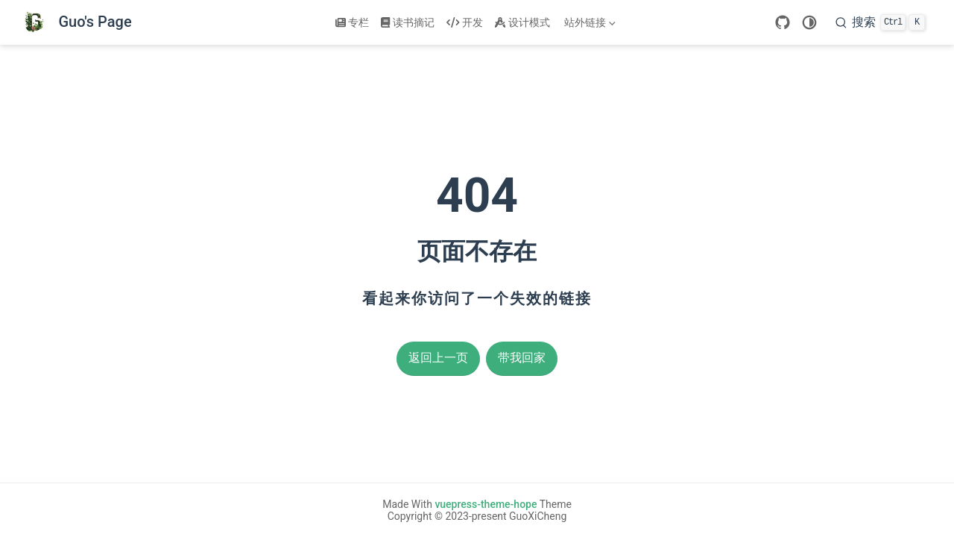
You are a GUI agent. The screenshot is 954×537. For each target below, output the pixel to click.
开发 (464, 22)
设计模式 (522, 22)
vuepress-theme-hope (486, 504)
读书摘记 (408, 22)
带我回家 (522, 357)
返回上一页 (438, 357)
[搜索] (880, 22)
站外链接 (589, 25)
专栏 (352, 22)
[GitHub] (783, 22)
